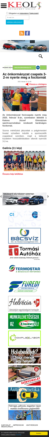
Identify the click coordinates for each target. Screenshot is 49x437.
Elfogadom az (22, 13)
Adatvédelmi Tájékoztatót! (29, 13)
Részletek (18, 435)
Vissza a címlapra (38, 84)
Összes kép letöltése (12, 174)
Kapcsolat (6, 425)
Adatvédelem (32, 425)
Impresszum (18, 425)
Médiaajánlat (7, 427)
